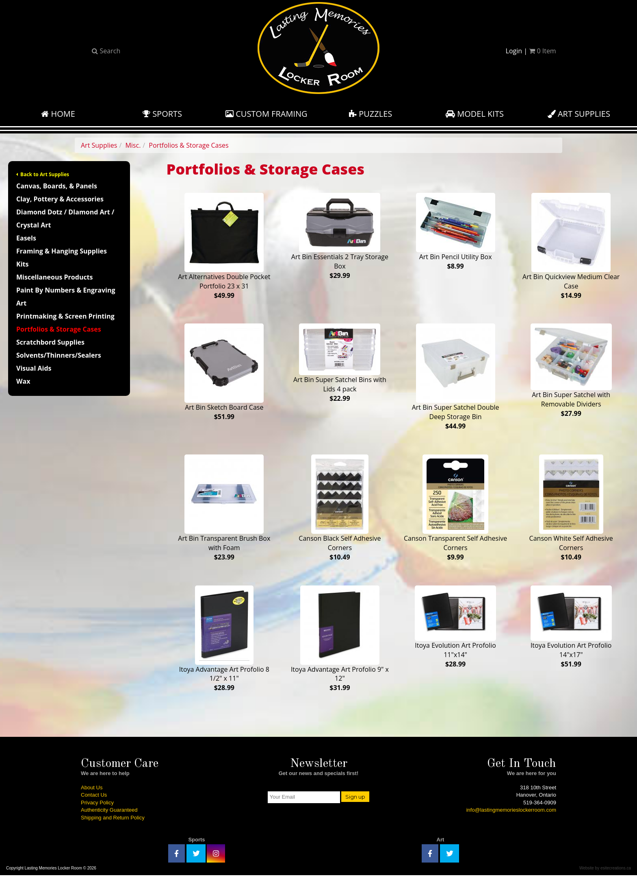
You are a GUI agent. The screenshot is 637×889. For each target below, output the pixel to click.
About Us (91, 801)
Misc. (133, 145)
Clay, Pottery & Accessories (60, 198)
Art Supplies (579, 113)
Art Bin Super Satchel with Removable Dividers (571, 374)
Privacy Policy (97, 816)
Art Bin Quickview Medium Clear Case (571, 246)
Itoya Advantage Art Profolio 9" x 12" (340, 649)
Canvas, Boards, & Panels (56, 185)
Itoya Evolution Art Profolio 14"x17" (571, 637)
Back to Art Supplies (42, 174)
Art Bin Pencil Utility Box (455, 232)
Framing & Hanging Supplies (61, 251)
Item (542, 50)
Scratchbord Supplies (50, 342)
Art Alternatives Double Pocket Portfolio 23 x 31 (224, 246)
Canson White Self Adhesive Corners (571, 514)
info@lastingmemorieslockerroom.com (511, 824)
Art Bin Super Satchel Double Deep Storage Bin (455, 380)
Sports (162, 113)
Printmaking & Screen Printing (65, 316)
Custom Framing (266, 113)
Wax (23, 381)
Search (106, 50)
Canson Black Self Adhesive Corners (340, 514)
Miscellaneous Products (54, 277)
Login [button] (514, 50)
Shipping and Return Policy (113, 831)
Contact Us (94, 809)
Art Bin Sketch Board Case (224, 376)
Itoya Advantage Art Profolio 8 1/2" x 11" (224, 649)
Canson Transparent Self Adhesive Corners (455, 514)
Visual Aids (33, 368)
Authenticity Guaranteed (109, 824)
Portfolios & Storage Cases (188, 145)
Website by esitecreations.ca (605, 881)
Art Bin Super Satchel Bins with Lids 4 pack (339, 366)
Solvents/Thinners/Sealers (58, 355)
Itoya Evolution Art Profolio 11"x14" (455, 637)
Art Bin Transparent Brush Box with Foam (224, 514)
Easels (26, 238)
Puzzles (370, 113)
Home (58, 113)
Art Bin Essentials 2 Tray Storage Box (339, 236)
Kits (22, 264)
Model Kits (475, 113)
